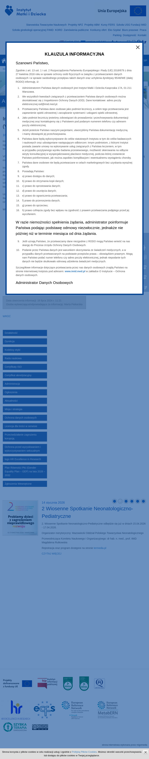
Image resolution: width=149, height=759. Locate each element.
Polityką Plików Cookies (84, 752)
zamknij (145, 752)
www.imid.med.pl (75, 271)
